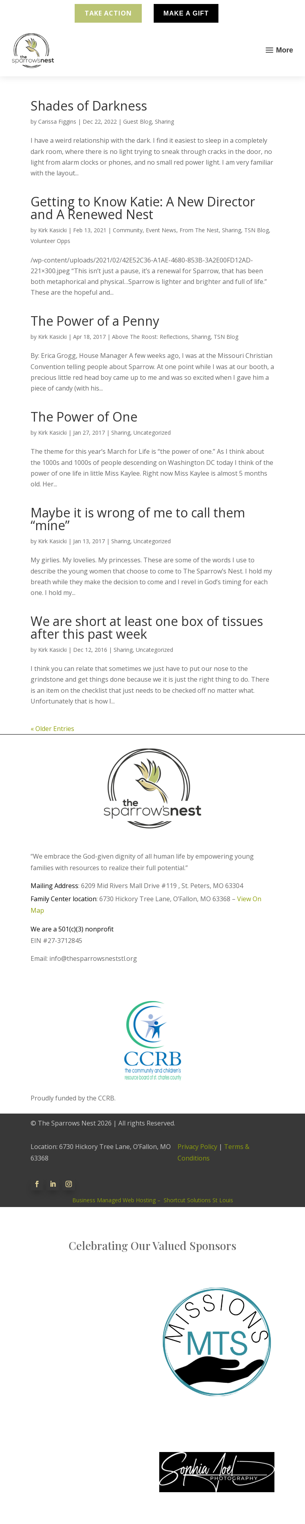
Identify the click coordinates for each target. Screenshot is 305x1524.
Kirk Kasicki (52, 230)
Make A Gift (186, 13)
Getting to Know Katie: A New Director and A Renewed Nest (143, 208)
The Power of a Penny (95, 320)
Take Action (108, 13)
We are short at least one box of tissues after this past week (147, 627)
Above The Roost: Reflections (150, 336)
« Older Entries (52, 728)
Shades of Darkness (89, 105)
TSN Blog (256, 230)
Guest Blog (137, 121)
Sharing (164, 121)
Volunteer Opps (50, 241)
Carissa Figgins (57, 121)
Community (128, 230)
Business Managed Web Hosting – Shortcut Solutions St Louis (152, 1200)
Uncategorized (152, 432)
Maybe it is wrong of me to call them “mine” (138, 519)
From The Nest (199, 230)
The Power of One (84, 416)
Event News (161, 230)
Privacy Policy (197, 1146)
